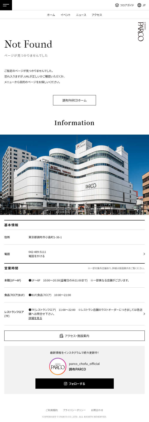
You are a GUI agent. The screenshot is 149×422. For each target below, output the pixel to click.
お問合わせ (97, 410)
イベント (65, 15)
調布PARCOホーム (74, 100)
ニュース (81, 15)
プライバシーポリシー (74, 410)
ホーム (51, 15)
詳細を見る (35, 318)
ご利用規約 (52, 410)
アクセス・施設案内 (77, 336)
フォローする (77, 383)
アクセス (97, 15)
